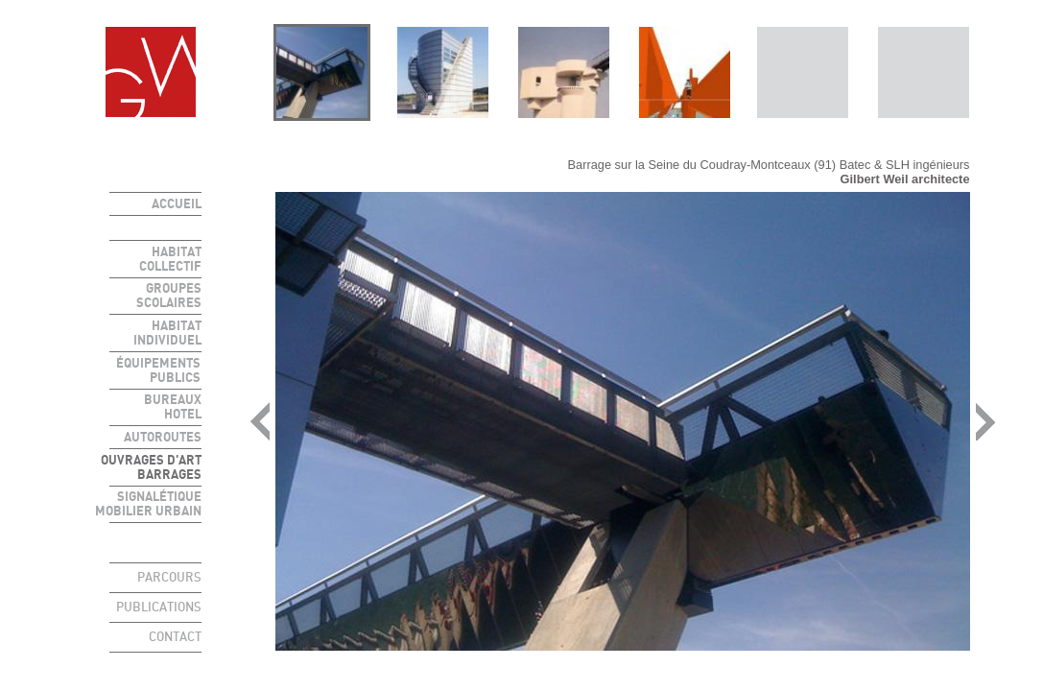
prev (260, 421)
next (985, 421)
